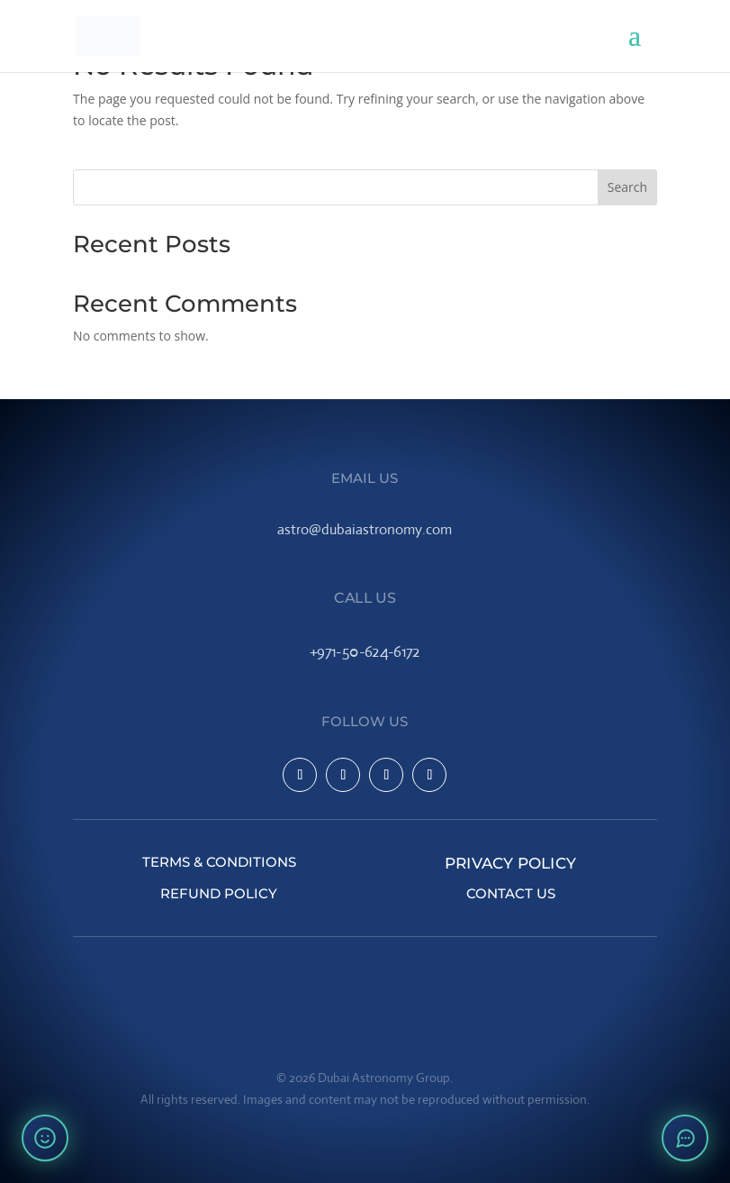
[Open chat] (685, 1138)
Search (627, 187)
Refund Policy (218, 893)
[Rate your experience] (45, 1138)
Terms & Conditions (219, 861)
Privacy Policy (511, 861)
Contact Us (510, 893)
